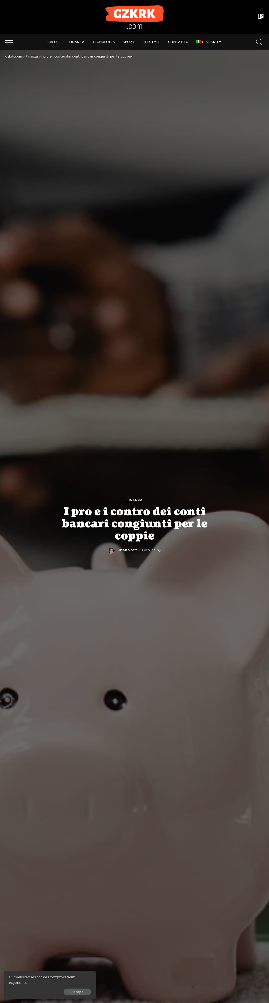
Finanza (134, 500)
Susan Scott (127, 550)
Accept (64, 992)
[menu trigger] (11, 42)
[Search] (259, 42)
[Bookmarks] (260, 17)
